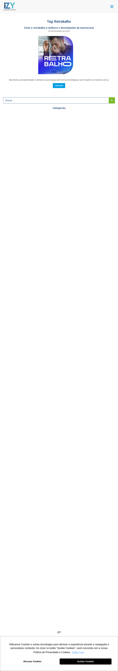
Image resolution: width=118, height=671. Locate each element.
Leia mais (59, 86)
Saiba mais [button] (78, 652)
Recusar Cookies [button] (32, 661)
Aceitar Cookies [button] (85, 661)
